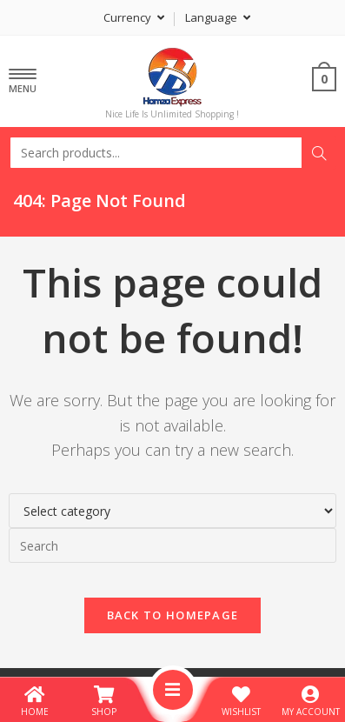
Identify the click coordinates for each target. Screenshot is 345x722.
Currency (133, 17)
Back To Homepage (173, 615)
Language (217, 17)
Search (319, 153)
